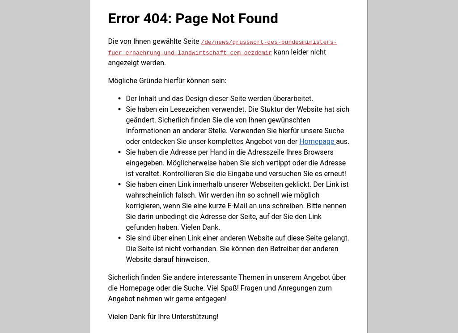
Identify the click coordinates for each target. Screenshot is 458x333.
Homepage (317, 141)
